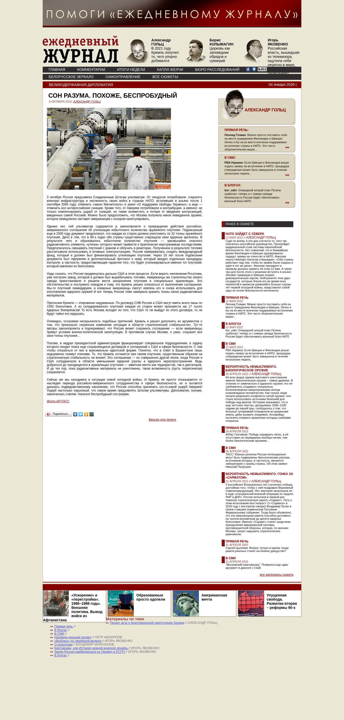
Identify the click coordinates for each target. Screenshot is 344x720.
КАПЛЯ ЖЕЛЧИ (170, 69)
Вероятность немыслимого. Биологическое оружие (251, 368)
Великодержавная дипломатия (81, 85)
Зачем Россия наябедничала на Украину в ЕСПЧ (89, 652)
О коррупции (63, 644)
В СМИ (231, 344)
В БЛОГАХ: (233, 185)
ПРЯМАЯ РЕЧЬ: (237, 130)
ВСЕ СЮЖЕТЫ (165, 77)
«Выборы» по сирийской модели (78, 641)
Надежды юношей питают (73, 637)
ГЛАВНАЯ (57, 69)
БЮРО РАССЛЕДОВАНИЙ (217, 69)
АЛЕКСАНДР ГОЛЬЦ (87, 101)
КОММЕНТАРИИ (91, 69)
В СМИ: (230, 157)
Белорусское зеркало (71, 77)
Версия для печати (162, 420)
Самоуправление (123, 77)
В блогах (233, 324)
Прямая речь (237, 298)
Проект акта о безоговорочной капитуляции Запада (147, 623)
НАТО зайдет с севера (245, 234)
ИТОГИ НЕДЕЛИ (131, 69)
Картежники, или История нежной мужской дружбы (91, 648)
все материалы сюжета (276, 575)
